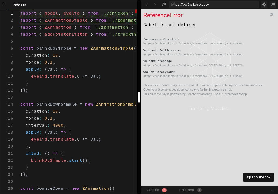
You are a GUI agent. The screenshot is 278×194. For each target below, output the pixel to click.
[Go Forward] (155, 4)
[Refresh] (164, 4)
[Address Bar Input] (214, 4)
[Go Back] (146, 4)
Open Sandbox (258, 177)
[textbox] (20, 9)
